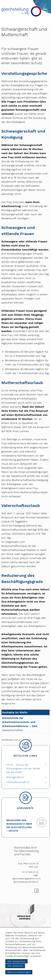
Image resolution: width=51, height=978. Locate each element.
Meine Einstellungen (18, 972)
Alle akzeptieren (16, 961)
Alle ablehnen (15, 965)
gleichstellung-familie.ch (26, 881)
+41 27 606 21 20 (30, 872)
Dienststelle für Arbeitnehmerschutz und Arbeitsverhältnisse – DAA (19, 722)
